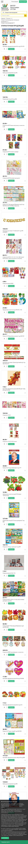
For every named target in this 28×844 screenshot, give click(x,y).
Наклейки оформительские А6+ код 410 (12, 704)
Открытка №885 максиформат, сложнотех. (13, 652)
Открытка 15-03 (6, 415)
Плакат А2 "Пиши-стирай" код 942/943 (12, 731)
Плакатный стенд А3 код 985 (10, 99)
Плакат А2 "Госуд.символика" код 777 (12, 467)
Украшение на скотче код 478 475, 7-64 (12, 309)
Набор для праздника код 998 (10, 783)
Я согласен (5, 837)
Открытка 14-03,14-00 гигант (10, 441)
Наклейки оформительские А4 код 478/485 (13, 678)
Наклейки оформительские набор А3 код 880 (14, 757)
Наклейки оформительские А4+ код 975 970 (13, 46)
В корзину (11, 49)
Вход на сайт (23, 1)
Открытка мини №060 (8, 283)
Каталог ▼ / (9, 18)
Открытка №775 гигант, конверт (10, 151)
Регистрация (14, 1)
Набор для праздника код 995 (10, 72)
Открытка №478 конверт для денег (11, 178)
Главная (3, 18)
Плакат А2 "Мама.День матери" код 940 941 (13, 336)
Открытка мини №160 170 (9, 573)
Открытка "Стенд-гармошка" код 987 (12, 546)
